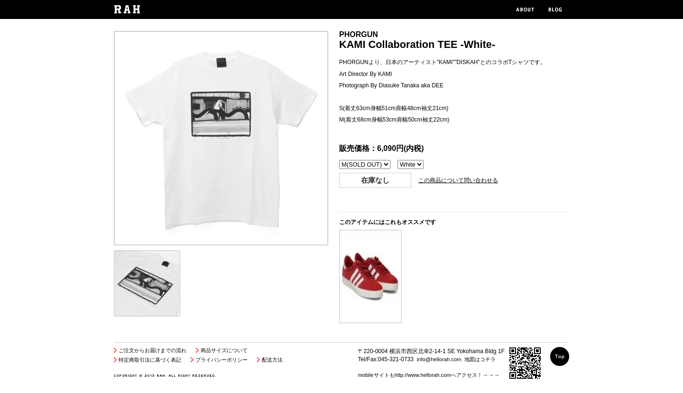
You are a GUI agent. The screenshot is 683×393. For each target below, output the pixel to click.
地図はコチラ (480, 359)
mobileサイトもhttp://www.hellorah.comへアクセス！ (420, 375)
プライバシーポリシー (221, 360)
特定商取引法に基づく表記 (150, 360)
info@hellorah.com (439, 359)
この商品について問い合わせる (458, 180)
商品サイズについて (224, 350)
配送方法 (272, 360)
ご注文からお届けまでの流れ (152, 350)
